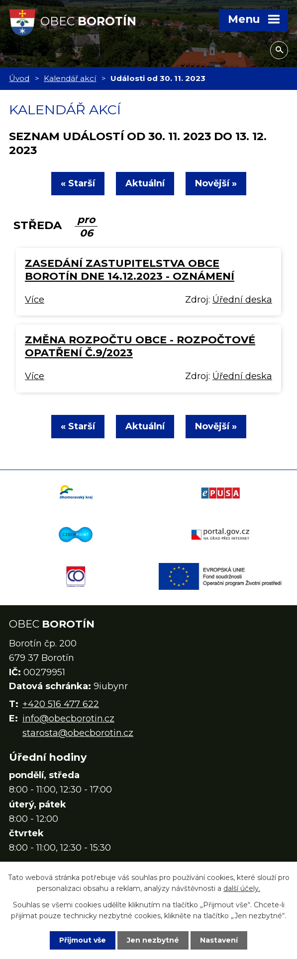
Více (34, 299)
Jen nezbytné (153, 940)
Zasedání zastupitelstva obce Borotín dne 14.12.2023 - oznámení (129, 269)
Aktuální (145, 183)
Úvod (19, 78)
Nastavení (219, 940)
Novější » (216, 183)
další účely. (241, 888)
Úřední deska (242, 299)
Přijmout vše (82, 940)
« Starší (78, 183)
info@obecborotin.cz (68, 718)
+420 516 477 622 (60, 704)
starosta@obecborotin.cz (77, 732)
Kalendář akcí (70, 78)
